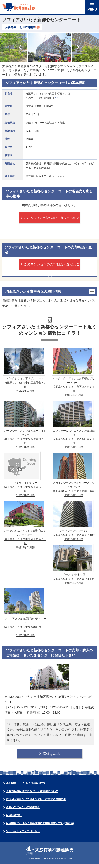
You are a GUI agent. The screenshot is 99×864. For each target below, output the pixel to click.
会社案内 (11, 783)
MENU (92, 7)
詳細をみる (51, 754)
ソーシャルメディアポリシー (23, 831)
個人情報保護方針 (36, 783)
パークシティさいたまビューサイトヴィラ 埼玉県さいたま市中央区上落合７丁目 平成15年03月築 (24, 424)
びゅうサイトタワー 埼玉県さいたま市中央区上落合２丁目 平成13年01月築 (24, 474)
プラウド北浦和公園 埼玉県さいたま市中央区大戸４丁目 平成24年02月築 (73, 564)
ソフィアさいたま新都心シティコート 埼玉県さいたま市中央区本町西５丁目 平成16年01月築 (24, 612)
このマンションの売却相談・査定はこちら (51, 266)
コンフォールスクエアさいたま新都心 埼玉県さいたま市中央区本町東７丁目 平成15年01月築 (73, 424)
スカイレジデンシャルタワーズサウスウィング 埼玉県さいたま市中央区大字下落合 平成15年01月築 (73, 474)
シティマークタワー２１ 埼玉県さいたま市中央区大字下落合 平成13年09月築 (73, 520)
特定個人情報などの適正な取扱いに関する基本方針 (36, 799)
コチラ (58, 98)
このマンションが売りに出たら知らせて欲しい (51, 217)
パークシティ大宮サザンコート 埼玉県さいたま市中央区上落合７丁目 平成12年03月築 (24, 370)
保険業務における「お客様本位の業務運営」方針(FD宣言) (40, 823)
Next (78, 47)
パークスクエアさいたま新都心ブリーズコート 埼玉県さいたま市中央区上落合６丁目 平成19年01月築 (73, 372)
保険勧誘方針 (14, 815)
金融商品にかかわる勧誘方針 (23, 807)
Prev (20, 47)
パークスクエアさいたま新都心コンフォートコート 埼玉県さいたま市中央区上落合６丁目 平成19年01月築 (24, 524)
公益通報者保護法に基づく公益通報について (32, 791)
